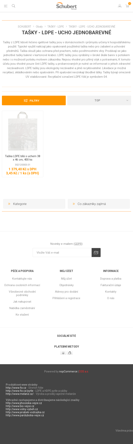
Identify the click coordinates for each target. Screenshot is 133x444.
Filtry (34, 100)
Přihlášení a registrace (66, 298)
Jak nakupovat (22, 301)
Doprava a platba (110, 278)
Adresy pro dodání (66, 291)
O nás (110, 298)
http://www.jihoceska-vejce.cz (24, 403)
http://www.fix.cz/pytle (19, 390)
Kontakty (110, 291)
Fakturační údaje (111, 285)
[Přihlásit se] (62, 252)
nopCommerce (68, 371)
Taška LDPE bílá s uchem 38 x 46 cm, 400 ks (22, 157)
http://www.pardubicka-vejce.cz (25, 415)
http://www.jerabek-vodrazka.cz (25, 412)
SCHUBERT (24, 26)
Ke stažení (22, 314)
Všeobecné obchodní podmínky (22, 293)
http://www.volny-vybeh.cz (22, 409)
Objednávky (66, 285)
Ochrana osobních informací (22, 285)
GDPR (78, 244)
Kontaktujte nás (22, 278)
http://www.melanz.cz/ (20, 393)
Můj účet (66, 278)
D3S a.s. (84, 371)
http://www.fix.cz (16, 387)
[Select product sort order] (99, 100)
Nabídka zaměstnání (22, 308)
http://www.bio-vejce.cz (20, 406)
